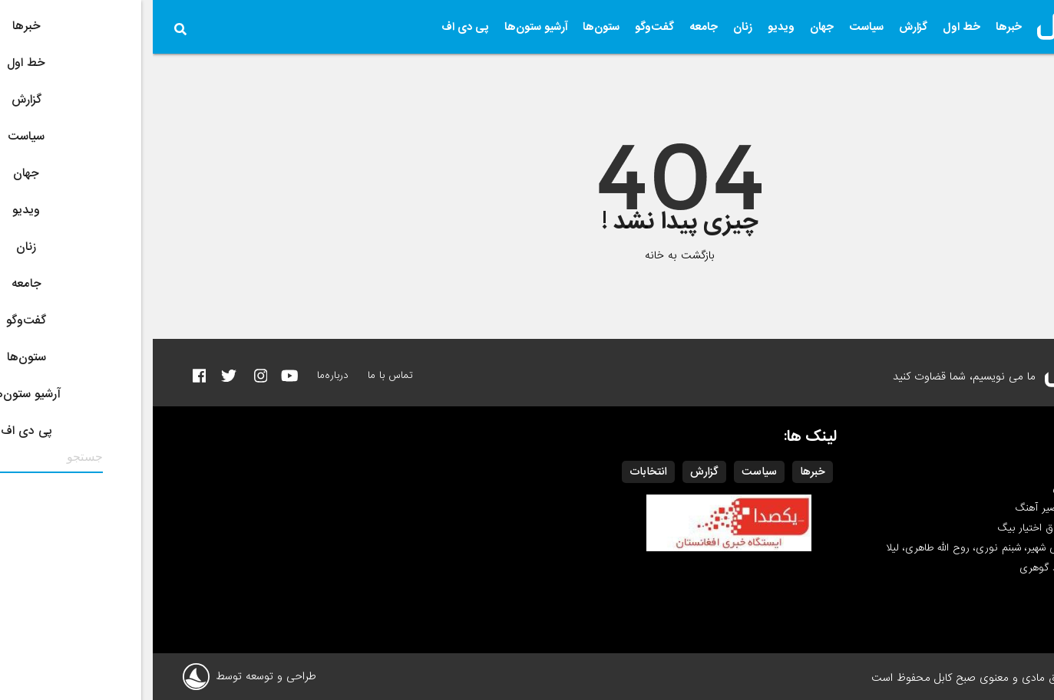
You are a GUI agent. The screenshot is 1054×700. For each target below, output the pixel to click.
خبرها (856, 26)
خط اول (809, 26)
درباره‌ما (180, 375)
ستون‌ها (448, 26)
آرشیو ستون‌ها (383, 26)
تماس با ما (237, 375)
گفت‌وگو (501, 26)
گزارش (760, 26)
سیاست (713, 26)
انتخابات (495, 471)
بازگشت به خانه (527, 255)
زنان (590, 26)
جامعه (551, 26)
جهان (669, 26)
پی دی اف (312, 26)
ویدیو (628, 26)
